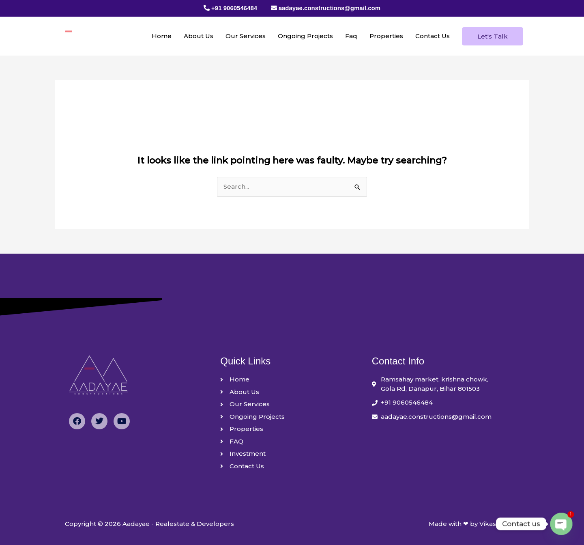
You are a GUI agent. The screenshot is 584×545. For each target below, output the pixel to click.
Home (162, 36)
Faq (351, 36)
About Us (198, 36)
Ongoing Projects (305, 36)
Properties (386, 36)
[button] (492, 36)
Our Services (245, 36)
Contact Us (432, 36)
